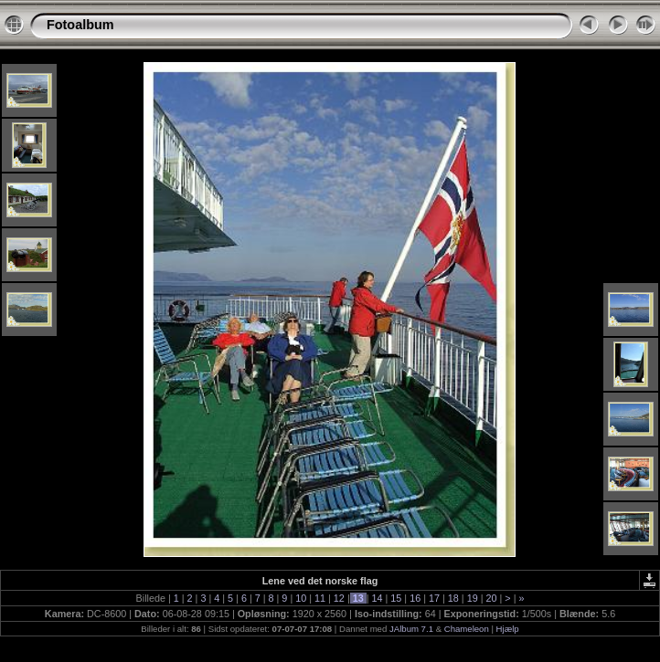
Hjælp (507, 629)
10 (301, 598)
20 (491, 598)
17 (434, 598)
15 (396, 598)
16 (415, 598)
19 (472, 598)
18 (453, 598)
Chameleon (466, 629)
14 (377, 598)
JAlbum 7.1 (411, 629)
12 (339, 598)
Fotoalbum (80, 24)
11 (320, 598)
